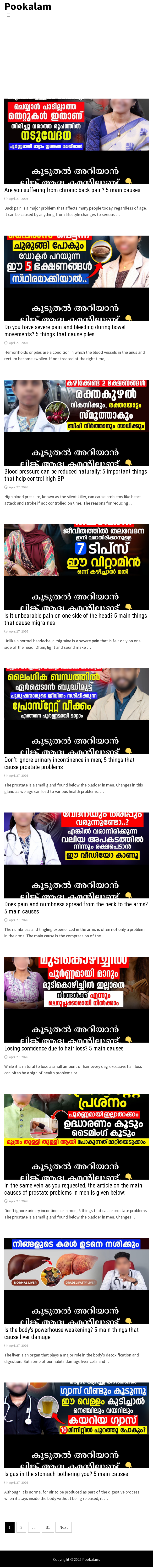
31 (48, 1527)
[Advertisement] (76, 53)
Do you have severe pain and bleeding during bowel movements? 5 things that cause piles (65, 331)
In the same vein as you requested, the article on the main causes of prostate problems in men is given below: (73, 1189)
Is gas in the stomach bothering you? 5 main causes (66, 1474)
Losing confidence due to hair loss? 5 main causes (64, 1048)
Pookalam (90, 1559)
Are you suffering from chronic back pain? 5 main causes (72, 190)
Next (63, 1527)
